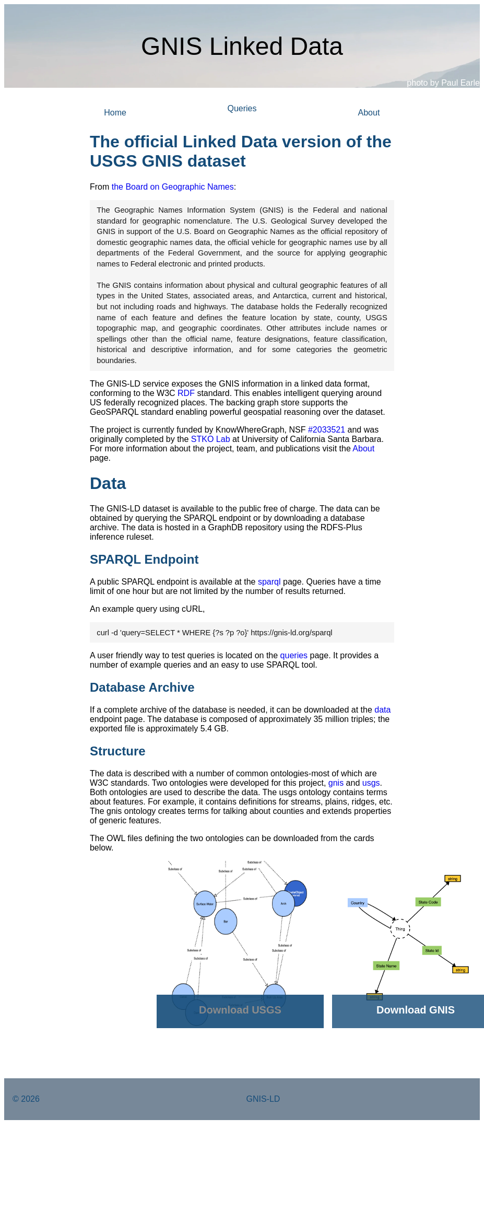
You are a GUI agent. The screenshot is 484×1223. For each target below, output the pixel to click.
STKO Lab (210, 439)
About (369, 112)
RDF (186, 393)
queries (294, 655)
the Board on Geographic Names (173, 186)
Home (115, 112)
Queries (241, 108)
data (382, 709)
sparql (269, 581)
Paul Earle (460, 82)
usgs (371, 782)
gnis (336, 782)
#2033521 (326, 429)
